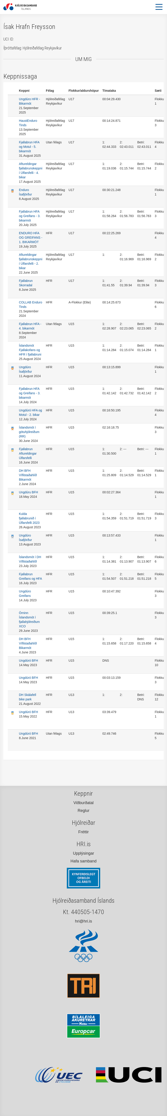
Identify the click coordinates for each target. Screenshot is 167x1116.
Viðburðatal (83, 803)
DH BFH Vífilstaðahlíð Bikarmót (28, 475)
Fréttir (83, 832)
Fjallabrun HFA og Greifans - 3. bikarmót (30, 216)
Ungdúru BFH (28, 492)
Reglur (83, 810)
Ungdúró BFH (28, 660)
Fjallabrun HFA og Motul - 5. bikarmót (29, 146)
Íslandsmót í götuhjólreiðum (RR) (29, 432)
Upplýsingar (83, 853)
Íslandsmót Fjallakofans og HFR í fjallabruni (30, 350)
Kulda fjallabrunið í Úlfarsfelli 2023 (29, 518)
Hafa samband (83, 861)
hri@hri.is (83, 921)
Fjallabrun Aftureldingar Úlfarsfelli (28, 453)
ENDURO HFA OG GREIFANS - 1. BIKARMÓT (30, 237)
